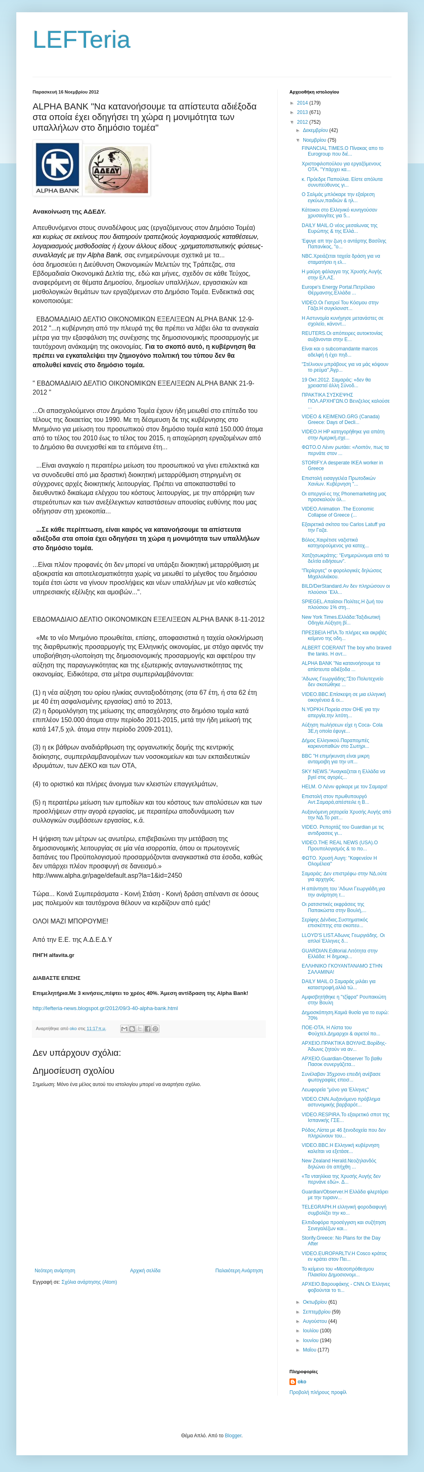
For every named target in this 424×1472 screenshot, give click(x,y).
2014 (303, 103)
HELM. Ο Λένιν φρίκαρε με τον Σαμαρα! (344, 787)
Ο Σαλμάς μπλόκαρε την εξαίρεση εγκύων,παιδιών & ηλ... (338, 197)
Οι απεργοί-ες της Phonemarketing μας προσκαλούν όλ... (344, 496)
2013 (303, 112)
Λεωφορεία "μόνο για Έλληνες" (335, 1090)
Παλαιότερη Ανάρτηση (239, 1271)
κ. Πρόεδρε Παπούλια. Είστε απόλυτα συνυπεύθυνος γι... (342, 182)
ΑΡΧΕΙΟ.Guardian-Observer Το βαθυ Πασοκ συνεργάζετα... (342, 1061)
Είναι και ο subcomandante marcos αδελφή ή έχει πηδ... (340, 351)
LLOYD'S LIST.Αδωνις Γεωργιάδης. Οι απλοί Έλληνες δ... (343, 938)
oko (302, 1382)
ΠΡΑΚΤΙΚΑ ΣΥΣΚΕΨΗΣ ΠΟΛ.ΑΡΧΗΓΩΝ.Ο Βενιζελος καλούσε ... (346, 401)
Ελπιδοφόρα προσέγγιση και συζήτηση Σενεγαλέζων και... (344, 1225)
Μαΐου (310, 1350)
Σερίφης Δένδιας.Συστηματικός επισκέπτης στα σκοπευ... (335, 922)
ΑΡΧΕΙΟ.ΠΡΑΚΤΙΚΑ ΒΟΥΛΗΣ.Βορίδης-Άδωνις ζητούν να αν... (344, 1046)
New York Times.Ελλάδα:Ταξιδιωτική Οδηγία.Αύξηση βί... (341, 620)
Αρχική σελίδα (145, 1271)
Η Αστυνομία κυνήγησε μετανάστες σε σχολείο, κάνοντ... (343, 321)
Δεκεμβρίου (316, 130)
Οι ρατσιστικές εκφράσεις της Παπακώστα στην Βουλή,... (334, 907)
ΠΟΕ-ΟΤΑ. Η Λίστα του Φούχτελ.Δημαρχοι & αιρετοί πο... (341, 1030)
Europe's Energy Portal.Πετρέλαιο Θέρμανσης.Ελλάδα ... (338, 290)
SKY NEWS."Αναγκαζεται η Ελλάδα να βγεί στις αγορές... (343, 774)
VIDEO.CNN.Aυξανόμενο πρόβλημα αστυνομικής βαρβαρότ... (341, 1102)
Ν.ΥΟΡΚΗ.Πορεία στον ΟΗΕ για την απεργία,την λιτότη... (341, 712)
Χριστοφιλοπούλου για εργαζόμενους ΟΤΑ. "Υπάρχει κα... (341, 166)
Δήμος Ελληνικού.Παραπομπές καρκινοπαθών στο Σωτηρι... (335, 743)
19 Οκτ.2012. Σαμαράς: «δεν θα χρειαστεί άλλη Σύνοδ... (336, 382)
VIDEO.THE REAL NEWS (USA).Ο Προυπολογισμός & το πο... (340, 845)
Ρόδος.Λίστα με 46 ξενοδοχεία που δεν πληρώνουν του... (344, 1133)
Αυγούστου (315, 1321)
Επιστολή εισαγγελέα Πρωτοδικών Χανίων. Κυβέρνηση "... (338, 481)
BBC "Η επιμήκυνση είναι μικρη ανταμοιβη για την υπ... (335, 759)
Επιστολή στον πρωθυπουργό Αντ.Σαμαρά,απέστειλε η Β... (335, 799)
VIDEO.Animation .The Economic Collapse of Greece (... (338, 511)
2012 (303, 122)
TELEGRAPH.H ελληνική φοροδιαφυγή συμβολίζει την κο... (344, 1210)
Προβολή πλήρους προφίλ (318, 1392)
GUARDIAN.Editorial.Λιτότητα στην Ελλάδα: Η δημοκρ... (340, 953)
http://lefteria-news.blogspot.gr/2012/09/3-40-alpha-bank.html (105, 1008)
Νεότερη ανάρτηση (55, 1271)
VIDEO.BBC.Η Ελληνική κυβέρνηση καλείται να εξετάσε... (340, 1148)
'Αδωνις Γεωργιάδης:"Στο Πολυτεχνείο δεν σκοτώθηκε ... (343, 681)
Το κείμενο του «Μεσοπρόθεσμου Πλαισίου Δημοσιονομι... (338, 1272)
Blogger (233, 1436)
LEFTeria (81, 39)
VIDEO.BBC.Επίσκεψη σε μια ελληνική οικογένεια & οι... (344, 697)
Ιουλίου (311, 1331)
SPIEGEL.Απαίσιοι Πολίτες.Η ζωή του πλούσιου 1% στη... (342, 604)
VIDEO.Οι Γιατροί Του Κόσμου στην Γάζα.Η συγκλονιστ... (340, 305)
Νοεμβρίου (315, 140)
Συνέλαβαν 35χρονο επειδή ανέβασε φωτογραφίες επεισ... (341, 1077)
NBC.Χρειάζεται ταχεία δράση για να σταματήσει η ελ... (341, 259)
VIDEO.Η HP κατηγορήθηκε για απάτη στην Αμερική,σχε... (343, 434)
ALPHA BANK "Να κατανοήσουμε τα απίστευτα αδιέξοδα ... (341, 666)
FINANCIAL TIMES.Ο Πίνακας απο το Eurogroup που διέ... (343, 151)
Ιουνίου (311, 1340)
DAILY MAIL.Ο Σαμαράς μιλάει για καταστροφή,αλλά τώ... (338, 984)
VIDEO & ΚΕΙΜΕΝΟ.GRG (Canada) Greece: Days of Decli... (341, 419)
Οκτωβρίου (315, 1302)
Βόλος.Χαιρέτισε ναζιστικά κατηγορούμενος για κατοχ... (335, 543)
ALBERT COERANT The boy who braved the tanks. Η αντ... (346, 650)
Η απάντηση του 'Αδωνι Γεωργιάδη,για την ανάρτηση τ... (343, 891)
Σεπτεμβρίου (317, 1312)
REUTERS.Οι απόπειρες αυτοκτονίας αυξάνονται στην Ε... (342, 336)
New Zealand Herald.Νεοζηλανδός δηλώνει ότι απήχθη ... (339, 1163)
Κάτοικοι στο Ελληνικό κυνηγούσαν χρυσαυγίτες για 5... (339, 213)
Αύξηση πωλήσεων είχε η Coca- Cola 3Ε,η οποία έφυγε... (342, 728)
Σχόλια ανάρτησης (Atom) (89, 1282)
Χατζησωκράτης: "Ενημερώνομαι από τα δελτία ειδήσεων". (345, 558)
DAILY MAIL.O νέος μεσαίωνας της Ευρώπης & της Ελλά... (340, 228)
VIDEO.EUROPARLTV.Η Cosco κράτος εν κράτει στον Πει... (344, 1256)
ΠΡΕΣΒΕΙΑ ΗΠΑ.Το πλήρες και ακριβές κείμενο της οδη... (344, 635)
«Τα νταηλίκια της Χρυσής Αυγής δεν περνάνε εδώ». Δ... (341, 1179)
